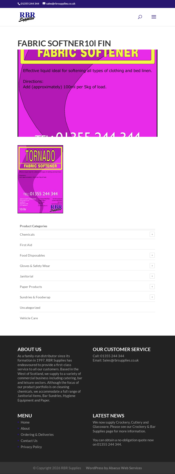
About (25, 428)
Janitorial (26, 276)
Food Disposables (32, 255)
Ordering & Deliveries (37, 434)
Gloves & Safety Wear (35, 266)
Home (25, 422)
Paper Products (31, 287)
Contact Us (29, 441)
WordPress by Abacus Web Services (114, 468)
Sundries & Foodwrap (35, 297)
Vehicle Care (29, 318)
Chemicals (27, 234)
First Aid (26, 245)
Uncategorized (30, 307)
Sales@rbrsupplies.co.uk (121, 360)
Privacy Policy (31, 447)
